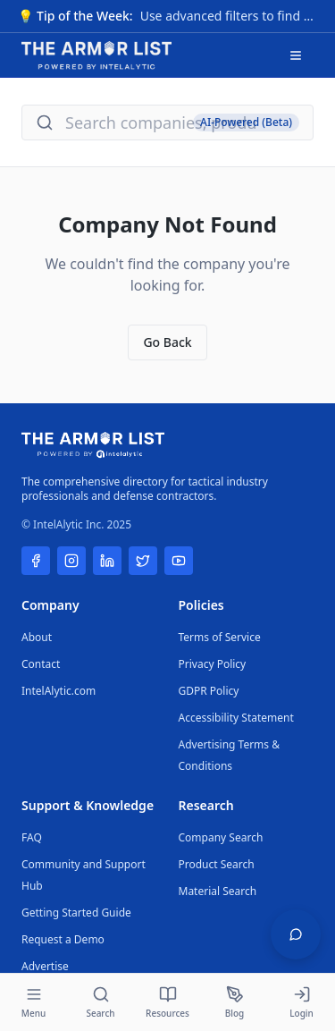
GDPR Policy (209, 690)
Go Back (167, 342)
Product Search (217, 864)
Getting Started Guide (76, 912)
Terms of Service (220, 637)
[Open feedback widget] (296, 934)
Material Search (218, 891)
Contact (40, 664)
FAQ (31, 837)
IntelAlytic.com (58, 690)
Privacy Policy (213, 664)
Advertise (45, 966)
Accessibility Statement (236, 717)
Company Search (221, 837)
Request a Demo (63, 939)
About (36, 637)
